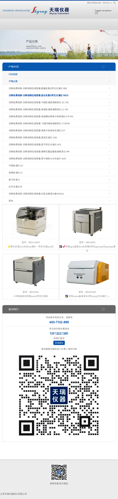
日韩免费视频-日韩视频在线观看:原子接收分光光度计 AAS (37, 159)
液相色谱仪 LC (16, 173)
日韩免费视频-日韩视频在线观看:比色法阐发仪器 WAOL (36, 194)
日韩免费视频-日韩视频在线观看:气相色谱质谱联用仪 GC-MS (39, 102)
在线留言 (59, 343)
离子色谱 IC (14, 180)
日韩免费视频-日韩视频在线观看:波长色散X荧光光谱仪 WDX (38, 95)
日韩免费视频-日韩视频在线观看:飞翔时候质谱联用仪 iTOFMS (39, 123)
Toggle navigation (103, 11)
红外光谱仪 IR (15, 187)
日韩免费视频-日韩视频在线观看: (35, 10)
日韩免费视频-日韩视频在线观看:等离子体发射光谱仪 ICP (37, 130)
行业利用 (13, 74)
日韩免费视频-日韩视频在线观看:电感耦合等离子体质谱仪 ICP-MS (41, 116)
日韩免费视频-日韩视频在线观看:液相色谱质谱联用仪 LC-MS (38, 109)
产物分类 (13, 81)
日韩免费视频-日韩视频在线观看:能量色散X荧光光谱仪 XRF (38, 88)
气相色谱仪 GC (16, 166)
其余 (11, 201)
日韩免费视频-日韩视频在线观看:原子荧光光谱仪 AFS (35, 144)
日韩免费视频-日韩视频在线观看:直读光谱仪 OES (33, 137)
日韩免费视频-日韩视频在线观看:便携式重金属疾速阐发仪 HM (39, 151)
